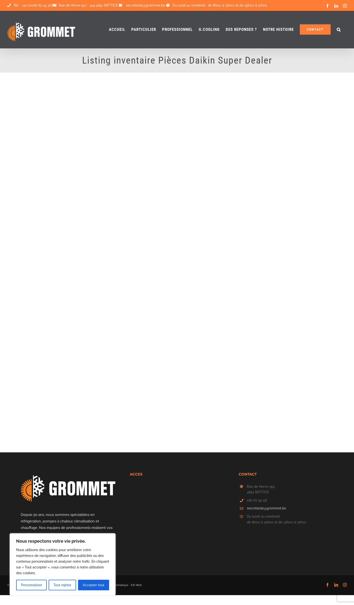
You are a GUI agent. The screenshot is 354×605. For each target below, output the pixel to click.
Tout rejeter (62, 585)
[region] (63, 564)
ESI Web (136, 585)
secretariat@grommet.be (266, 508)
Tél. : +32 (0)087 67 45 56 (29, 5)
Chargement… (180, 164)
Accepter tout (93, 585)
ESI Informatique (117, 585)
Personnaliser (31, 585)
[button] (339, 29)
